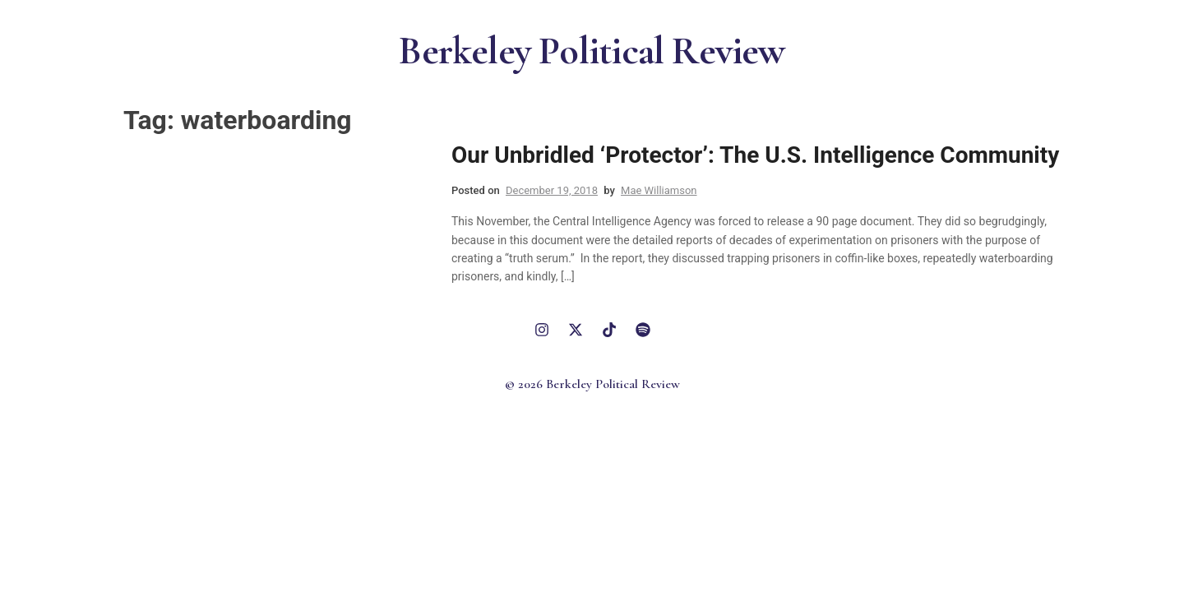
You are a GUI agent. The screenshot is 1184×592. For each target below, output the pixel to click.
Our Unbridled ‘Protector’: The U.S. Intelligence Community (755, 155)
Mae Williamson (659, 190)
